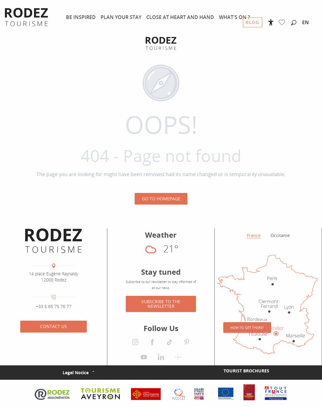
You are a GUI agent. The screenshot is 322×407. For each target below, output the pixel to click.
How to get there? (247, 327)
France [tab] (254, 235)
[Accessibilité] (271, 22)
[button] (294, 23)
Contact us (53, 326)
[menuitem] (80, 17)
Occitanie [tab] (280, 235)
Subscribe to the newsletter (160, 304)
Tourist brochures (246, 371)
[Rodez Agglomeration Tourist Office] (161, 43)
